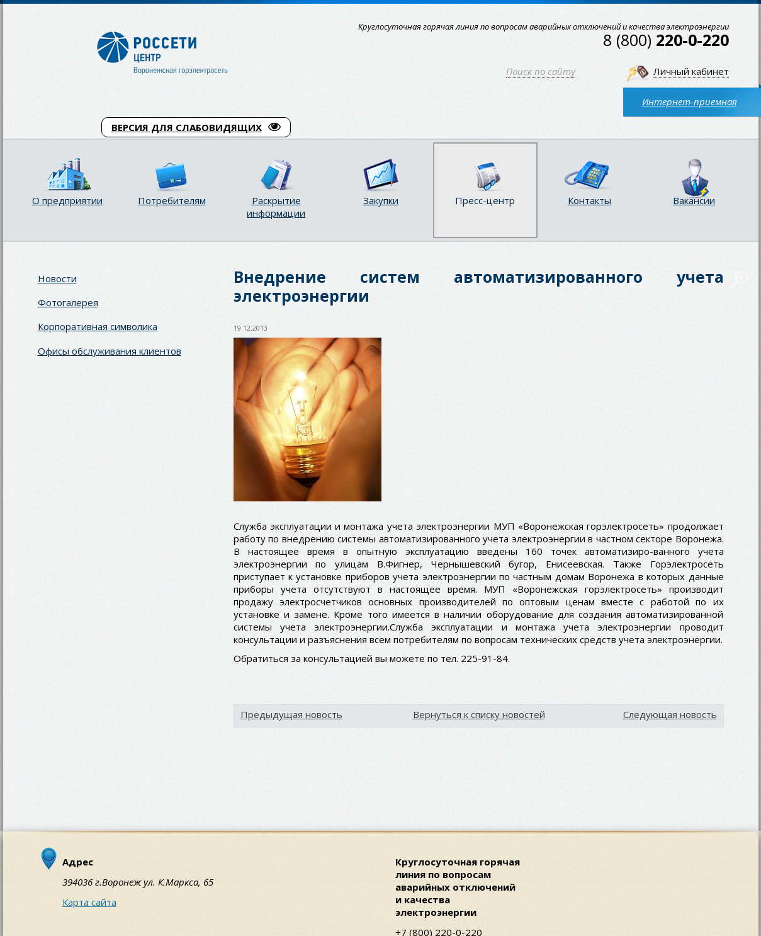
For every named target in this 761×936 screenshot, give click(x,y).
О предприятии (67, 200)
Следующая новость (670, 714)
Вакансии (694, 200)
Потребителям (172, 200)
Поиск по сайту (540, 71)
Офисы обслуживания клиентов (109, 351)
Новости (57, 278)
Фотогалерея (68, 302)
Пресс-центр (485, 200)
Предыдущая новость (291, 714)
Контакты (589, 200)
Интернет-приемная (689, 101)
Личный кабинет (691, 71)
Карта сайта (89, 902)
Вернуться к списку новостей (479, 714)
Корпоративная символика (97, 326)
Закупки (380, 200)
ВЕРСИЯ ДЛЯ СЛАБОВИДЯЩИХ (196, 127)
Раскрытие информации (276, 206)
